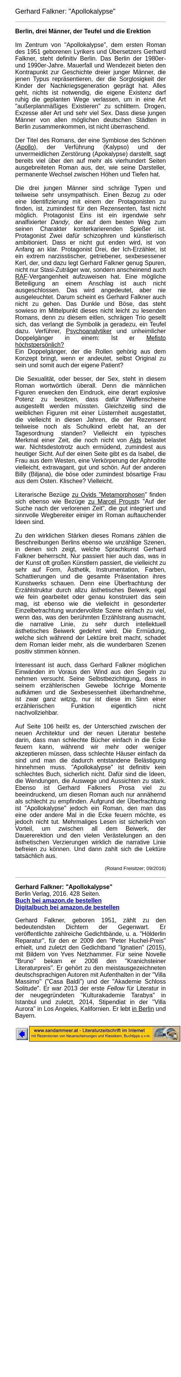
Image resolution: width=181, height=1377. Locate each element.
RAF (21, 276)
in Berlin (143, 1009)
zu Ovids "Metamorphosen (108, 494)
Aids (135, 440)
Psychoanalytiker (89, 331)
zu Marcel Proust (112, 501)
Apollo (25, 147)
